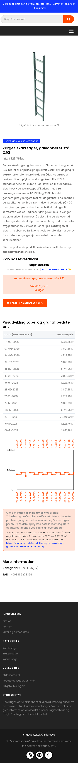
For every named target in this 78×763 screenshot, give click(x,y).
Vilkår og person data (16, 632)
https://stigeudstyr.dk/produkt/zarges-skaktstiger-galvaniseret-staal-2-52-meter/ (36, 544)
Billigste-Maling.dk (14, 686)
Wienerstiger (10, 659)
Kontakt (7, 626)
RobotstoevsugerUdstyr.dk (19, 680)
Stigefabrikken (39, 265)
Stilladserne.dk (11, 675)
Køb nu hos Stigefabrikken (25, 303)
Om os (7, 621)
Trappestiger (11, 653)
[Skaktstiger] (29, 568)
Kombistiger (10, 648)
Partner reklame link (56, 269)
